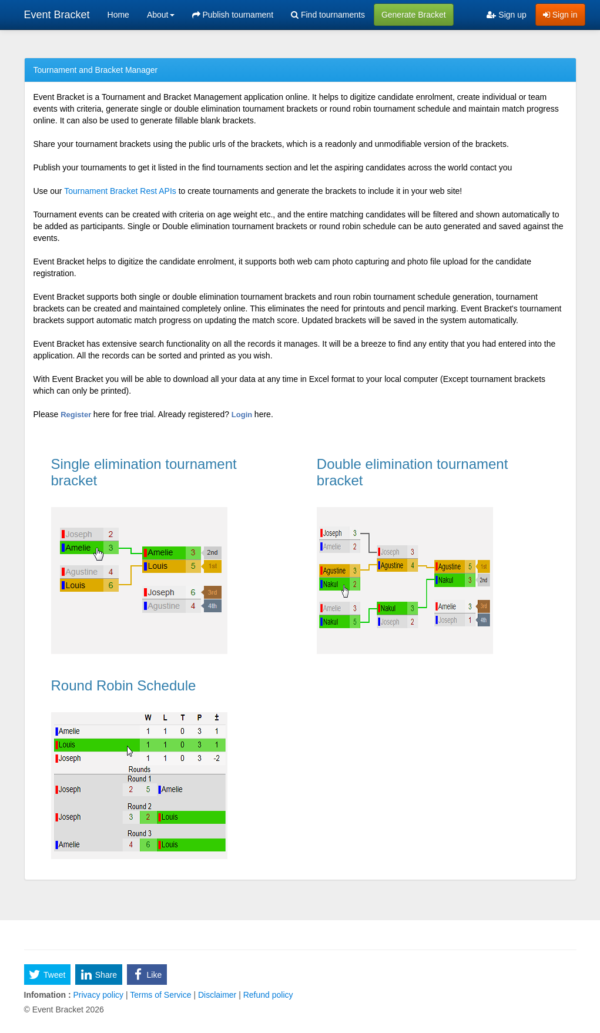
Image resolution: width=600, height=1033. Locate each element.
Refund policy (267, 995)
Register (77, 414)
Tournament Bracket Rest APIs (120, 191)
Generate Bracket (413, 14)
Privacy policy (98, 995)
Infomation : (47, 995)
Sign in (560, 14)
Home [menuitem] (118, 14)
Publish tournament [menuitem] (233, 14)
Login (243, 414)
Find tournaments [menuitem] (328, 14)
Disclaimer (217, 995)
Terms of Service (161, 995)
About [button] (161, 14)
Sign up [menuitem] (506, 14)
